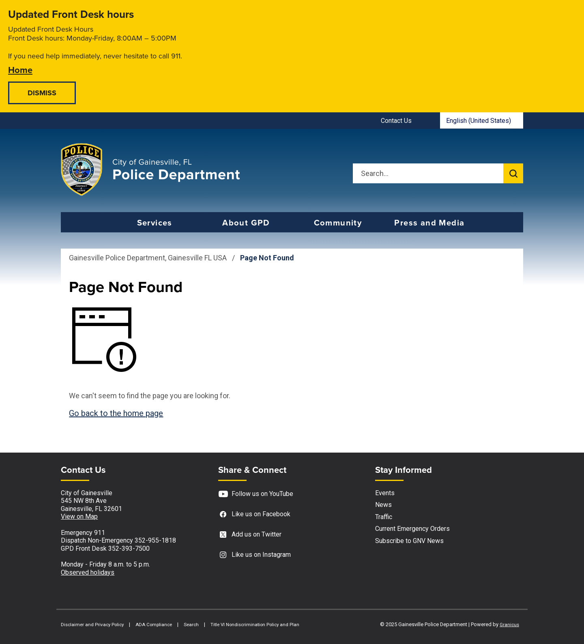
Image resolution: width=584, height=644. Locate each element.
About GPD (246, 223)
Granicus (509, 624)
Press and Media (429, 223)
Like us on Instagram (254, 555)
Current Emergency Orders (412, 528)
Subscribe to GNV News (409, 541)
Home (20, 69)
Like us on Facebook (254, 514)
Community (338, 223)
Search (191, 624)
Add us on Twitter (249, 535)
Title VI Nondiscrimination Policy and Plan (254, 624)
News (383, 505)
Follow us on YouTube (255, 494)
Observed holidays (87, 572)
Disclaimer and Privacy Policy (92, 624)
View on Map (79, 516)
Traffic (383, 517)
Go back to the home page (116, 413)
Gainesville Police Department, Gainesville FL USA (148, 257)
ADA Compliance (153, 624)
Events (385, 493)
